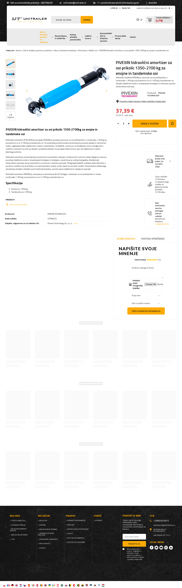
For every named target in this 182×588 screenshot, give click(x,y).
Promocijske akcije (120, 37)
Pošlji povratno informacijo (146, 311)
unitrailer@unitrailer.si (74, 2)
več (75, 223)
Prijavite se (134, 543)
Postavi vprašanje (153, 239)
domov (18, 50)
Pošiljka (70, 525)
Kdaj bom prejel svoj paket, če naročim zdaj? (160, 161)
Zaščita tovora (88, 37)
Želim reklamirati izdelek (18, 529)
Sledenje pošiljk (18, 525)
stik (13, 539)
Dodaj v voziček (150, 123)
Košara (42, 525)
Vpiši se (114, 8)
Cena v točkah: (161, 176)
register (126, 8)
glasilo (42, 548)
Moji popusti (44, 543)
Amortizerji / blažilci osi (87, 50)
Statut (70, 533)
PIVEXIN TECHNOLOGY (156, 94)
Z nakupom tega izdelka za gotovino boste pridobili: (162, 186)
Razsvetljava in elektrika (61, 37)
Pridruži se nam (132, 515)
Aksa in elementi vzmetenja (65, 50)
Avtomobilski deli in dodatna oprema (106, 37)
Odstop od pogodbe (76, 542)
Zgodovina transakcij (48, 539)
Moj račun (44, 515)
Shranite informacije (76, 520)
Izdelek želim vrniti (19, 535)
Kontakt (153, 2)
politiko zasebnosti (75, 538)
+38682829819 (162, 224)
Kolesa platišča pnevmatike (75, 37)
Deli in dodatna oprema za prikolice (44, 37)
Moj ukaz (15, 515)
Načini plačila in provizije (78, 529)
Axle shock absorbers (19, 204)
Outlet (133, 37)
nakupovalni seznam (48, 529)
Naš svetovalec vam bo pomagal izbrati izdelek (162, 213)
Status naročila (18, 520)
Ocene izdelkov (126, 239)
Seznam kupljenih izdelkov (46, 534)
